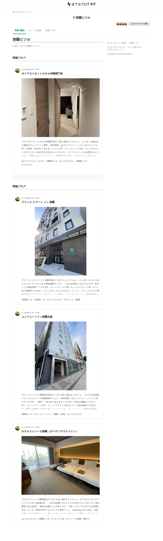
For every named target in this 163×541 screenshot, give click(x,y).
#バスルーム (27, 164)
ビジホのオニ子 (27, 69)
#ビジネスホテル (66, 161)
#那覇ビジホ (81, 161)
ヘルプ (129, 47)
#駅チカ (86, 519)
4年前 (37, 198)
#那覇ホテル (52, 161)
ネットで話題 (35, 30)
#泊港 (62, 414)
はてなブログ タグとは (116, 47)
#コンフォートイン (43, 414)
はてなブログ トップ (22, 12)
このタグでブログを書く (139, 24)
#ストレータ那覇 (73, 519)
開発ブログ (137, 47)
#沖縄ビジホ (40, 299)
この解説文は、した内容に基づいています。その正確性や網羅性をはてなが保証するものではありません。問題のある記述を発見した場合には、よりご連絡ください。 (26, 46)
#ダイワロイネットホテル (33, 161)
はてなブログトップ (115, 50)
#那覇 (77, 299)
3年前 (37, 69)
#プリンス (68, 299)
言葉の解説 (19, 30)
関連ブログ (51, 30)
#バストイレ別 (57, 519)
